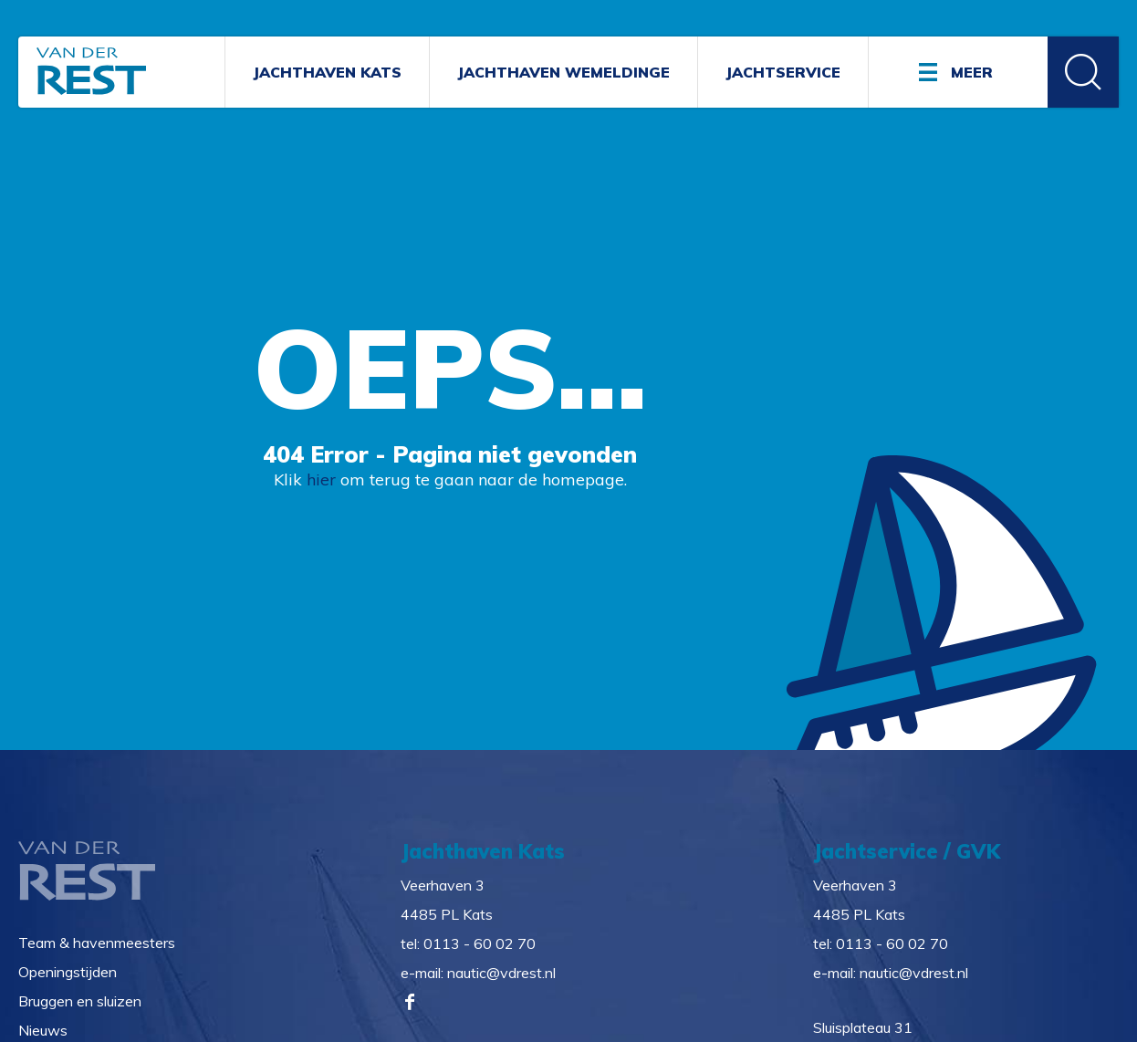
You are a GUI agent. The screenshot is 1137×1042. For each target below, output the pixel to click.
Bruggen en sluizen (79, 1001)
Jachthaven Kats (327, 72)
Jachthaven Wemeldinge (563, 72)
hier (321, 479)
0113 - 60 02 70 (479, 943)
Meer (972, 72)
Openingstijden (67, 972)
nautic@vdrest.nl (501, 973)
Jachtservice (782, 72)
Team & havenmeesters (96, 942)
